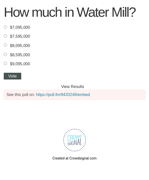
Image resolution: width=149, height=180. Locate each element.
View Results (72, 86)
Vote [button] (12, 76)
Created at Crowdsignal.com (74, 158)
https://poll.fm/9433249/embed (63, 94)
